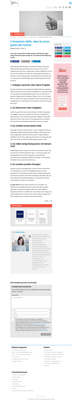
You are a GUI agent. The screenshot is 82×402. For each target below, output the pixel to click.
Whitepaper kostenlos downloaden (54, 354)
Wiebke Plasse (20, 232)
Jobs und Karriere (22, 37)
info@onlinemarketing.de (40, 324)
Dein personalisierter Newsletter (54, 352)
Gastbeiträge (16, 377)
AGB (14, 388)
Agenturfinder (49, 350)
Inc (50, 201)
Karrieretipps (33, 37)
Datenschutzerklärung (42, 330)
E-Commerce (16, 357)
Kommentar (15, 295)
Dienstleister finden (50, 359)
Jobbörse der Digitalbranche (53, 361)
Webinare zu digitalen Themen (53, 357)
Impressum (16, 384)
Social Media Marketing (19, 350)
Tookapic (68, 36)
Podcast (47, 365)
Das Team (15, 379)
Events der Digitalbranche (52, 363)
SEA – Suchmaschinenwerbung (21, 354)
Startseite (13, 37)
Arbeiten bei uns (17, 381)
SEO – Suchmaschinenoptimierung (22, 352)
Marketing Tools (17, 361)
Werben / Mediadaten (19, 375)
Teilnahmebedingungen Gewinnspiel (23, 390)
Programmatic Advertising (20, 359)
